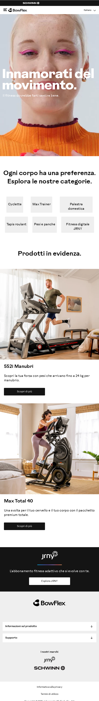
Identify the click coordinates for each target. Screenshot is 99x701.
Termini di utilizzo (49, 694)
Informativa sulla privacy (49, 687)
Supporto (11, 637)
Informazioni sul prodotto (21, 626)
